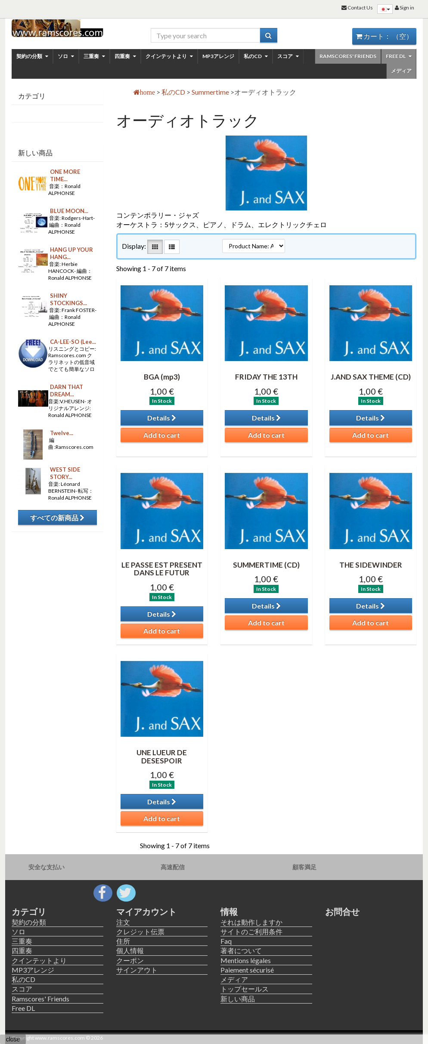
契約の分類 (32, 56)
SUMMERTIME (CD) (266, 564)
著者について (241, 950)
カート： (384, 36)
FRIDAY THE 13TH (266, 376)
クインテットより (169, 56)
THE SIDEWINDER (370, 564)
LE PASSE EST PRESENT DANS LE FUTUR (161, 569)
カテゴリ (29, 911)
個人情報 (130, 950)
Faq (226, 941)
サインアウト (137, 970)
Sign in (404, 7)
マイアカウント (146, 911)
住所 (123, 941)
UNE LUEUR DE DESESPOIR (161, 756)
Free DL (399, 56)
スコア (288, 56)
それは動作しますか (251, 922)
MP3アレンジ (218, 56)
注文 (123, 922)
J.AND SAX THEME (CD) (371, 376)
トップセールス (244, 989)
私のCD (256, 56)
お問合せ (342, 911)
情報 (229, 911)
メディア (401, 71)
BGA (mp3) (162, 376)
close (13, 1039)
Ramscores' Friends (347, 56)
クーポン (130, 960)
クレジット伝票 (140, 931)
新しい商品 (35, 152)
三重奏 (94, 56)
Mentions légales (245, 960)
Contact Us (357, 7)
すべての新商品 (57, 517)
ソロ (66, 56)
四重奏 (125, 56)
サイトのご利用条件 (251, 931)
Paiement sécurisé (247, 970)
